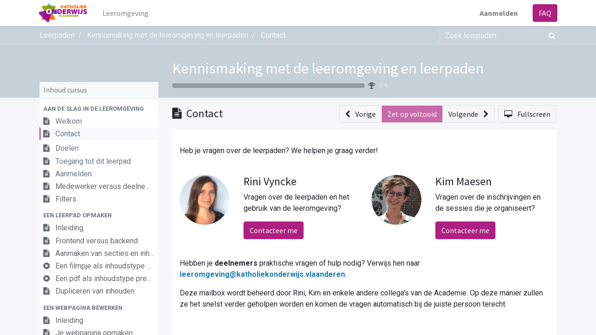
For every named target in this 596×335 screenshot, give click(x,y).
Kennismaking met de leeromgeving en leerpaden (328, 68)
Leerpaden (57, 35)
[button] (99, 108)
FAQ (544, 13)
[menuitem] (126, 13)
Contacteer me (274, 230)
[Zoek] (550, 35)
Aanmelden (498, 13)
